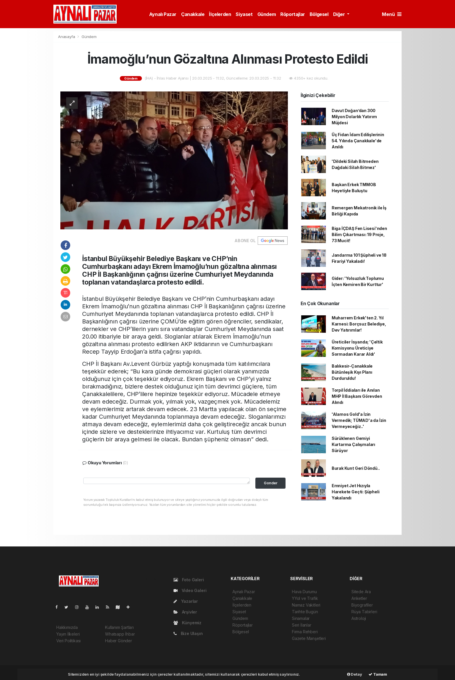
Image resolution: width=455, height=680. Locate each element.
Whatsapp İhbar (120, 634)
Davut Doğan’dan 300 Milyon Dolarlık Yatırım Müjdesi (354, 116)
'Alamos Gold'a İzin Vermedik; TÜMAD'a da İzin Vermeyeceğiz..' (359, 420)
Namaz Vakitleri (306, 604)
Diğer (339, 14)
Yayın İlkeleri (68, 634)
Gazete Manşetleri (309, 638)
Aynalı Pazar (162, 14)
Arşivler (185, 611)
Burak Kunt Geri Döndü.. (356, 468)
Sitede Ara (361, 591)
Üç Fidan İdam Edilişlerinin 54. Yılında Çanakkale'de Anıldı (358, 140)
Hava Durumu (304, 591)
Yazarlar (186, 601)
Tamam (378, 674)
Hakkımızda (67, 627)
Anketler (359, 598)
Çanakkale (192, 14)
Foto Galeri (189, 579)
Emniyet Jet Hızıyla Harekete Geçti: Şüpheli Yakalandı (356, 491)
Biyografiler (362, 604)
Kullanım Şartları (119, 627)
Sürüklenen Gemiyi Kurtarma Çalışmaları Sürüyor (353, 444)
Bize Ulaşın (188, 633)
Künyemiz (187, 622)
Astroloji (358, 618)
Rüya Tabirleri (364, 611)
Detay (354, 674)
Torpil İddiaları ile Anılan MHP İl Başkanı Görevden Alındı (357, 396)
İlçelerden (220, 14)
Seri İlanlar (301, 625)
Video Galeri (190, 590)
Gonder (270, 483)
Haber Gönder (118, 640)
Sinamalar (301, 618)
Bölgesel (319, 14)
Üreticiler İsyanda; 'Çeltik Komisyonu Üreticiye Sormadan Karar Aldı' (357, 348)
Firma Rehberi (305, 631)
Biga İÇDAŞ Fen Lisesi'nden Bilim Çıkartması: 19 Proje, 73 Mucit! (359, 234)
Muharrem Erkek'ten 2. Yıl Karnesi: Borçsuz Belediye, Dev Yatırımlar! (359, 323)
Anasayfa (67, 36)
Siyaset (244, 14)
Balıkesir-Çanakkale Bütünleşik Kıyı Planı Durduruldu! (352, 372)
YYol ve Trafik (305, 598)
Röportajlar (292, 14)
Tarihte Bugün (305, 611)
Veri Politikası (68, 640)
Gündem (266, 14)
